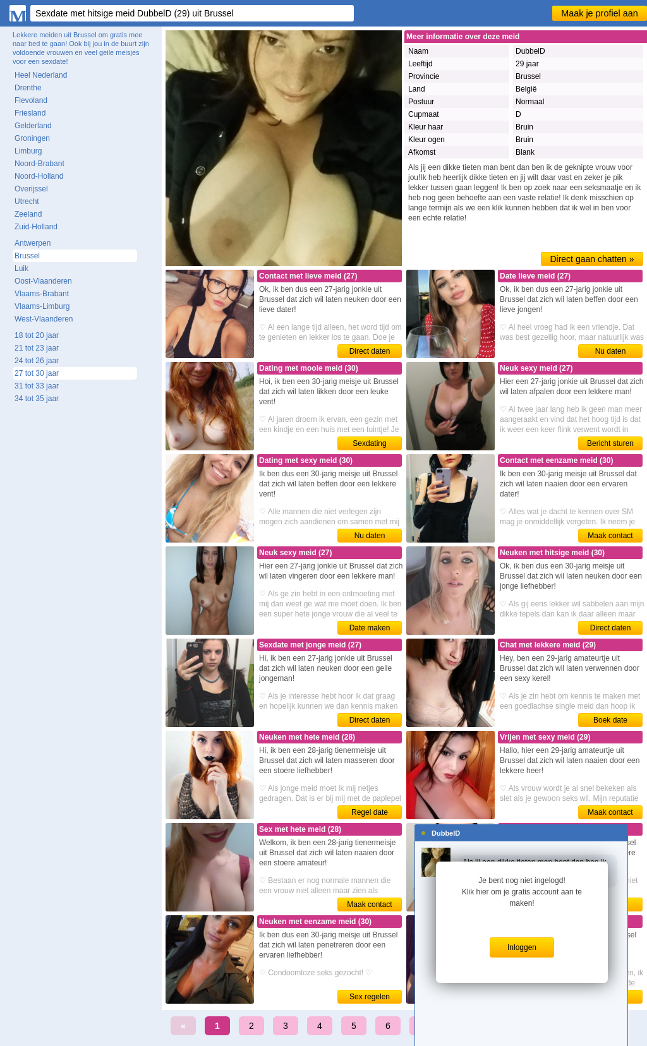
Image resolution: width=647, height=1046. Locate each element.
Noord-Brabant (39, 163)
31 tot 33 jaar (37, 386)
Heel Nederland (41, 75)
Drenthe (28, 87)
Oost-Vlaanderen (43, 281)
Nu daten (610, 351)
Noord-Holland (39, 176)
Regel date (369, 812)
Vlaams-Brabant (42, 293)
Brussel (27, 255)
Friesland (30, 113)
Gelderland (33, 125)
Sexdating (369, 443)
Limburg (28, 151)
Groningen (32, 138)
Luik (21, 268)
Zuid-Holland (36, 226)
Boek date (610, 720)
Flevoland (31, 100)
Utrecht (27, 201)
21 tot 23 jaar (37, 348)
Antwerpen (33, 243)
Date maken (369, 627)
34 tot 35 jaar (37, 398)
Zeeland (28, 214)
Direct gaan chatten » (592, 259)
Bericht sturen (610, 443)
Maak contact (610, 535)
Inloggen (521, 947)
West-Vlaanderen (44, 319)
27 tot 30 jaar (37, 373)
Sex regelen (369, 996)
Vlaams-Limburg (42, 306)
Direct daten (369, 351)
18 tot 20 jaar (37, 335)
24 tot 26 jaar (37, 360)
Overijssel (31, 188)
